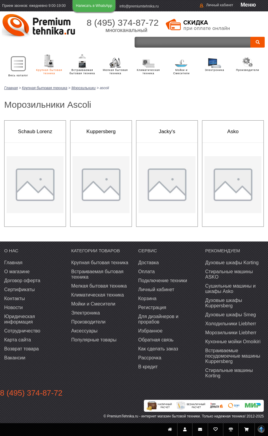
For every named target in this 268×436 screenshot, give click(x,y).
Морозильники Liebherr (231, 332)
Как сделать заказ (158, 348)
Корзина (147, 298)
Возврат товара (21, 348)
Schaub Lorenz (35, 131)
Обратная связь (156, 339)
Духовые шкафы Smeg (230, 314)
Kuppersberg (100, 131)
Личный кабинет (219, 5)
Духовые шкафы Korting (232, 262)
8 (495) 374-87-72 (123, 23)
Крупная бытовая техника (49, 72)
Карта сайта (17, 339)
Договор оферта (22, 280)
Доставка (148, 262)
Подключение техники (162, 280)
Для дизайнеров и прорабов (158, 319)
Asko (233, 131)
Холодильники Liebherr (230, 323)
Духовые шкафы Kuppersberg (223, 302)
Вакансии (14, 357)
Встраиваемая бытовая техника (82, 72)
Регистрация (152, 307)
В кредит (148, 366)
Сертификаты (19, 289)
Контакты (14, 298)
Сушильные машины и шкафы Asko (230, 288)
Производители (247, 70)
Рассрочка (149, 357)
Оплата (146, 271)
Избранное (150, 330)
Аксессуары (84, 330)
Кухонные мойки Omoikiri (233, 341)
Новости (13, 307)
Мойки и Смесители (181, 72)
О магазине (17, 271)
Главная (13, 262)
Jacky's (167, 131)
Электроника (214, 70)
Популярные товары (94, 339)
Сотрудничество (22, 330)
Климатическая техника (148, 72)
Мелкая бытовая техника (115, 72)
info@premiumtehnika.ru (139, 6)
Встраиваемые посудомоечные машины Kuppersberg (233, 356)
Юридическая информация (19, 319)
